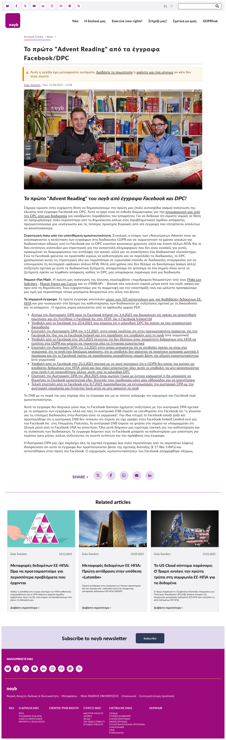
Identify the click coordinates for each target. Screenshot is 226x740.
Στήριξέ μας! (157, 21)
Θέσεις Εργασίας (118, 721)
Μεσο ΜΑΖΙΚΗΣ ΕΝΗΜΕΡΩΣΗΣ (100, 696)
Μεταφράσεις (70, 696)
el (166, 6)
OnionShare (116, 727)
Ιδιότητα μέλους (93, 713)
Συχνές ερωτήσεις (119, 718)
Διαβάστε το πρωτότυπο (114, 72)
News (50, 36)
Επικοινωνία (129, 696)
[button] (98, 475)
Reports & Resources (32, 721)
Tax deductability (94, 721)
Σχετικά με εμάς (185, 21)
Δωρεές (87, 716)
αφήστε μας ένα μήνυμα (154, 72)
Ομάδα (113, 713)
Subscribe (150, 638)
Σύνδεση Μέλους (93, 724)
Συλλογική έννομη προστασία (156, 696)
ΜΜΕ (112, 730)
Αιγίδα (86, 718)
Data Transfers (32, 84)
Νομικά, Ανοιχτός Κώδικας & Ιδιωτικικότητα (32, 696)
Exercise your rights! (127, 21)
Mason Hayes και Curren (58, 283)
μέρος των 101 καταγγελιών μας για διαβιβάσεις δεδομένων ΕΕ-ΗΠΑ (113, 301)
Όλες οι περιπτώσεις (30, 718)
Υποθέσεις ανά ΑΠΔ (30, 716)
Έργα (21, 713)
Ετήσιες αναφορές (120, 716)
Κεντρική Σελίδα (34, 36)
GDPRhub (210, 21)
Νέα (75, 21)
